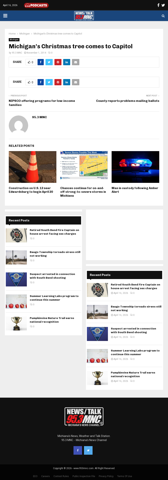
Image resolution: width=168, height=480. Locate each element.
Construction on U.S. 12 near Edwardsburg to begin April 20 (31, 190)
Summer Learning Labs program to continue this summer (54, 297)
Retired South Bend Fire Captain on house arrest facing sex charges (54, 231)
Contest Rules (61, 476)
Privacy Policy (106, 476)
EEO (35, 476)
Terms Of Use (124, 476)
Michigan (14, 40)
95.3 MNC (17, 52)
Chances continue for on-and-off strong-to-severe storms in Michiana (83, 191)
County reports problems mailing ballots (127, 101)
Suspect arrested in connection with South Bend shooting (52, 275)
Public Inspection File (84, 476)
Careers (45, 476)
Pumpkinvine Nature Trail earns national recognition (52, 319)
